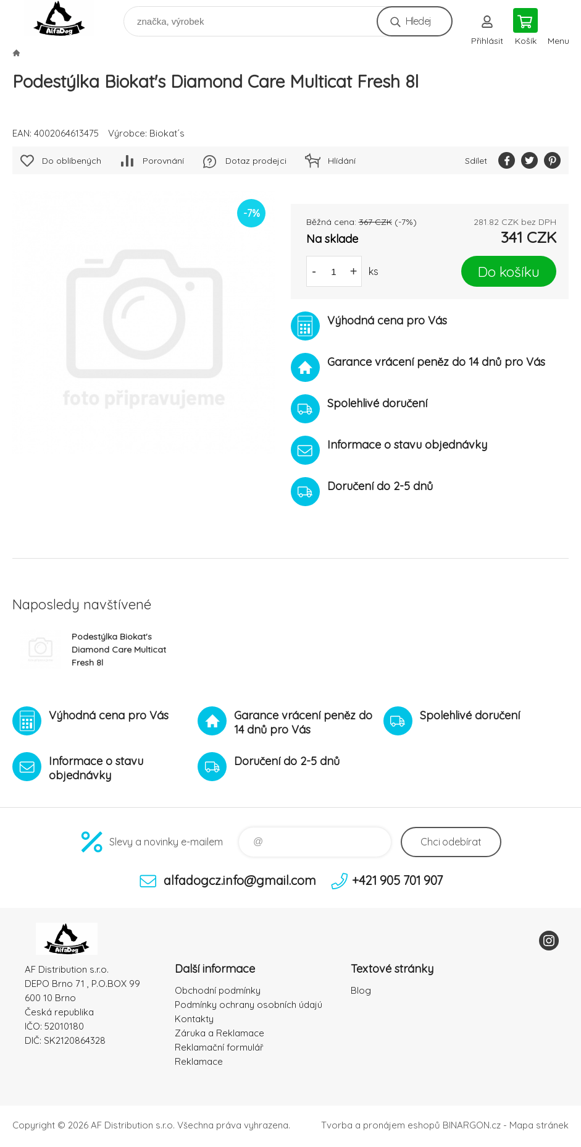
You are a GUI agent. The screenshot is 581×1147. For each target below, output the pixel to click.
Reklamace (199, 1061)
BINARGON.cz (472, 1125)
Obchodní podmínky (218, 990)
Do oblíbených (71, 160)
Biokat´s (167, 133)
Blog (361, 990)
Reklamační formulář (219, 1047)
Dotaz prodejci (255, 160)
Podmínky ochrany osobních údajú (248, 1004)
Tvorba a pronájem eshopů (380, 1125)
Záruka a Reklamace (219, 1033)
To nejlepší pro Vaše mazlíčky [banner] (67, 18)
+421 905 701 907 (397, 880)
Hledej (418, 21)
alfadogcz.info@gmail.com (240, 880)
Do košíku (509, 272)
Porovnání (163, 160)
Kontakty (194, 1019)
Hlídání (342, 160)
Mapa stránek (539, 1125)
